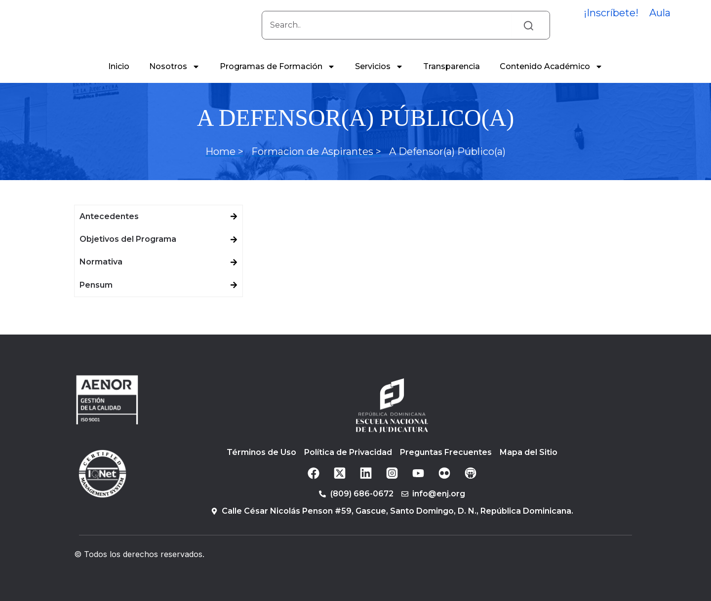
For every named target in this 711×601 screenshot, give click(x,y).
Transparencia (451, 79)
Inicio (118, 79)
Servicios (379, 79)
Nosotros (174, 79)
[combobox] (386, 31)
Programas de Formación (277, 79)
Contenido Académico (551, 79)
